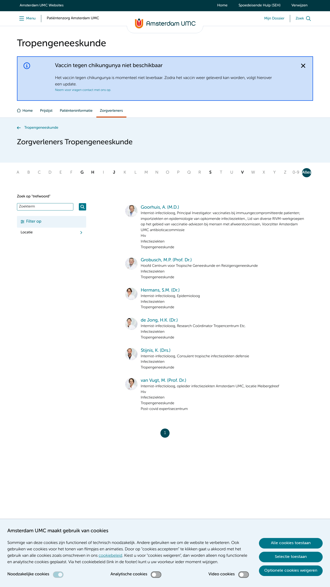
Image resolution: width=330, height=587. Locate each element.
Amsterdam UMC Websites (41, 5)
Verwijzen (300, 5)
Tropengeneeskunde (41, 128)
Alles (306, 173)
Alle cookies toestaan (291, 543)
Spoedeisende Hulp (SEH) (259, 5)
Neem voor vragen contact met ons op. (83, 90)
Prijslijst (46, 111)
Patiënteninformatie (76, 111)
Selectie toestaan (291, 557)
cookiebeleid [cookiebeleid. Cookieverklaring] (110, 556)
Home (222, 5)
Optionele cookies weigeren (290, 570)
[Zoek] (304, 18)
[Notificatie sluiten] (303, 65)
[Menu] (26, 18)
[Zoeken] (82, 206)
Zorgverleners (111, 111)
